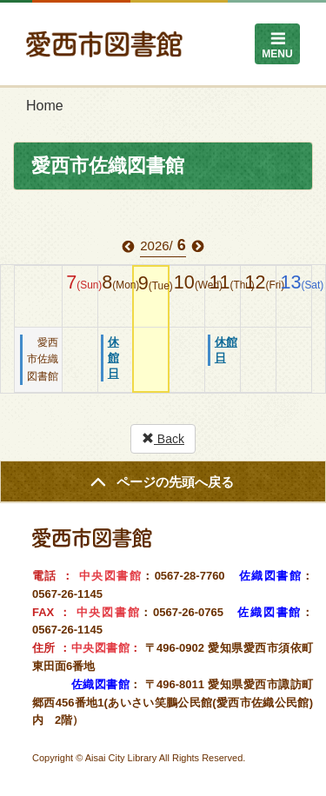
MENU (277, 54)
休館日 (113, 357)
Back (163, 439)
